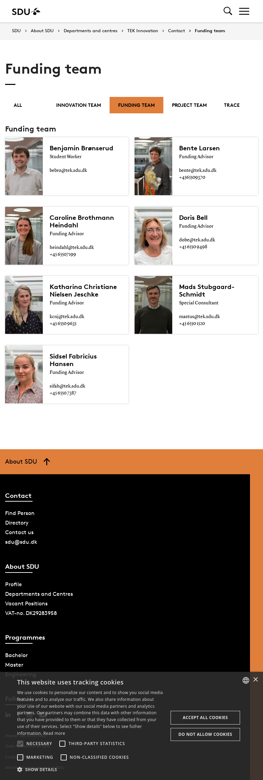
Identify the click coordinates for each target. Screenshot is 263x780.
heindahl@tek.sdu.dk (72, 247)
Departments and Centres (39, 594)
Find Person (20, 513)
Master (14, 665)
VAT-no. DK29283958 (31, 613)
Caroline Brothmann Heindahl (82, 221)
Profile (13, 584)
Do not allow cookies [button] (205, 734)
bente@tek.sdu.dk (197, 170)
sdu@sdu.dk (21, 542)
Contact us (19, 532)
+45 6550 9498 (193, 246)
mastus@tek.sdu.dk (199, 316)
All (18, 105)
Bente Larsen (199, 148)
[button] (20, 744)
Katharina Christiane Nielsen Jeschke (83, 290)
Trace (232, 105)
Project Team (189, 105)
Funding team (210, 30)
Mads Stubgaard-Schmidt (207, 290)
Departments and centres (90, 30)
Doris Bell (193, 217)
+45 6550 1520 (192, 323)
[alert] (131, 726)
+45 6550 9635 (63, 323)
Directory (16, 522)
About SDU (42, 30)
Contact (176, 30)
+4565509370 (192, 177)
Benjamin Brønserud (81, 148)
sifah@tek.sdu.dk (67, 386)
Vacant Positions (26, 603)
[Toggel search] (228, 11)
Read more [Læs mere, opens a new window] (54, 733)
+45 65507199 (63, 254)
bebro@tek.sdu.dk (68, 170)
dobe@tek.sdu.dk (197, 240)
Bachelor (16, 655)
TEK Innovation (142, 30)
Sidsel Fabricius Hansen (73, 359)
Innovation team (78, 105)
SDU (16, 30)
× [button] (255, 679)
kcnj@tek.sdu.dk (67, 316)
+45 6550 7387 (63, 393)
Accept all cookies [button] (205, 717)
